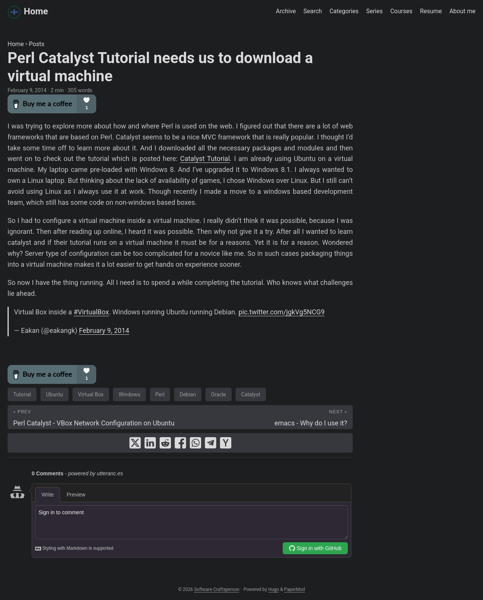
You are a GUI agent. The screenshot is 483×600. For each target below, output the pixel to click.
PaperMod (294, 589)
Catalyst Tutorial (205, 158)
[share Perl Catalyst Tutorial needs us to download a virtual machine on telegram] (210, 442)
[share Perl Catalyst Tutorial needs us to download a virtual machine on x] (135, 442)
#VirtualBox (91, 312)
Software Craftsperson (216, 589)
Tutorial (22, 394)
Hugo (273, 589)
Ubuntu (54, 394)
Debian (188, 394)
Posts (37, 44)
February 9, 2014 (104, 330)
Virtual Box (91, 394)
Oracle (218, 394)
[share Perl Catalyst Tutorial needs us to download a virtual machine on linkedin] (150, 442)
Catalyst (250, 394)
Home (28, 12)
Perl (160, 394)
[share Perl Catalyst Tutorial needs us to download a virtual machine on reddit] (165, 442)
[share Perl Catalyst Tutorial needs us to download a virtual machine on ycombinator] (225, 442)
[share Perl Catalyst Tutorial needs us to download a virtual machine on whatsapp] (195, 442)
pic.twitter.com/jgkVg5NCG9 (281, 312)
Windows (129, 394)
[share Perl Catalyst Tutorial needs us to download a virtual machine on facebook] (180, 442)
